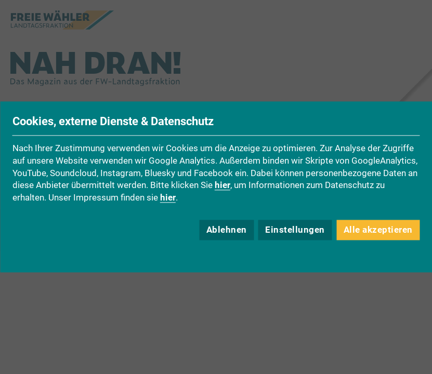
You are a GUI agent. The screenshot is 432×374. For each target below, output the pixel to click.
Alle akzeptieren (378, 230)
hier (222, 185)
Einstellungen (295, 230)
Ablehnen (226, 230)
